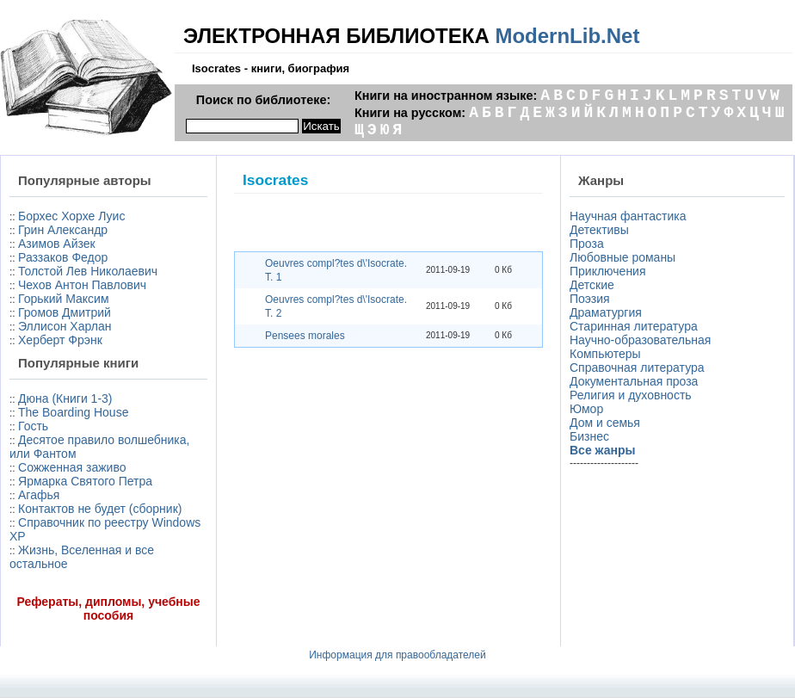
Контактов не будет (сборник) (100, 509)
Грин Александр (63, 230)
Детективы (599, 230)
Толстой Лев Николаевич (87, 271)
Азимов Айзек (57, 243)
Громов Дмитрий (64, 312)
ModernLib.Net (567, 35)
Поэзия (590, 299)
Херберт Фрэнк (60, 340)
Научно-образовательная (640, 340)
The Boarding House (73, 412)
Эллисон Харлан (64, 326)
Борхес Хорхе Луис (71, 216)
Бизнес (589, 436)
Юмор (586, 409)
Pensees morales (305, 336)
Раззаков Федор (63, 257)
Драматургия (606, 312)
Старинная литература (634, 326)
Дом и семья (605, 422)
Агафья (38, 495)
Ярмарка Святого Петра (85, 481)
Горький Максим (63, 299)
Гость (33, 426)
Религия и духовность (631, 395)
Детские (592, 285)
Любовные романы (622, 257)
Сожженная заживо (72, 467)
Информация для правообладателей (397, 655)
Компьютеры (605, 354)
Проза (587, 243)
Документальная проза (634, 381)
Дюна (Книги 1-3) (65, 398)
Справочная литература (637, 367)
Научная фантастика (628, 216)
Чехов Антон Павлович (82, 285)
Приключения (608, 271)
